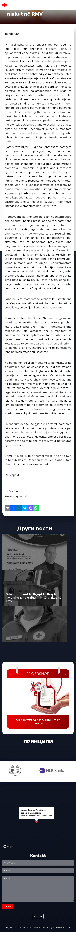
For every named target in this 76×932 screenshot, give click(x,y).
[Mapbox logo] (9, 846)
